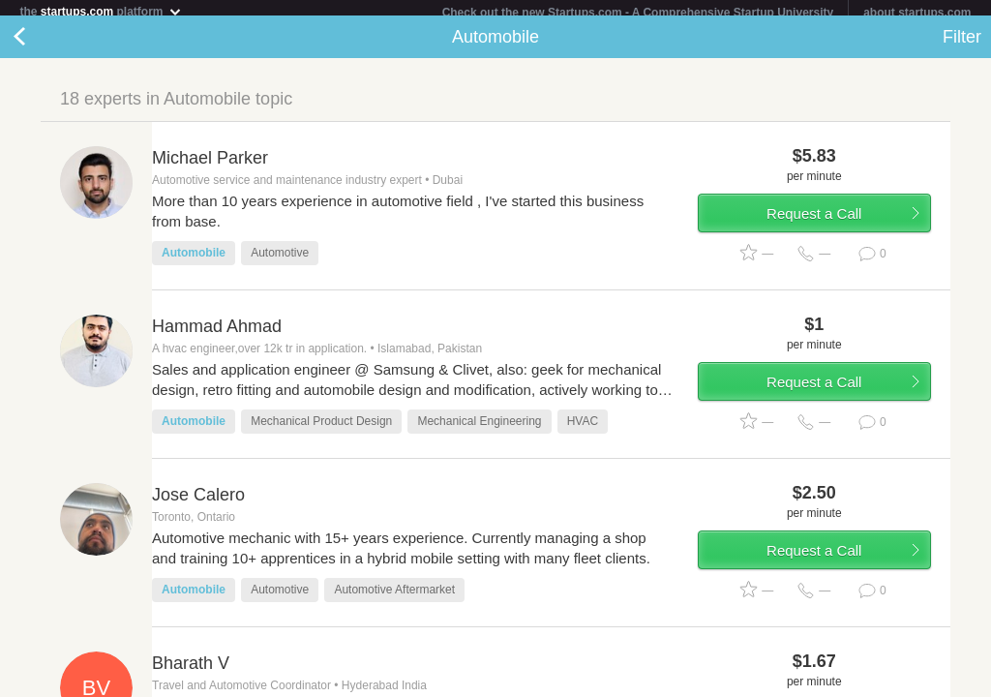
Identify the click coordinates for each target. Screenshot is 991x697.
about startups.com (917, 12)
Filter (962, 44)
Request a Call (813, 221)
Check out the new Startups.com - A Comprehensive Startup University (638, 12)
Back (38, 44)
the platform (100, 11)
